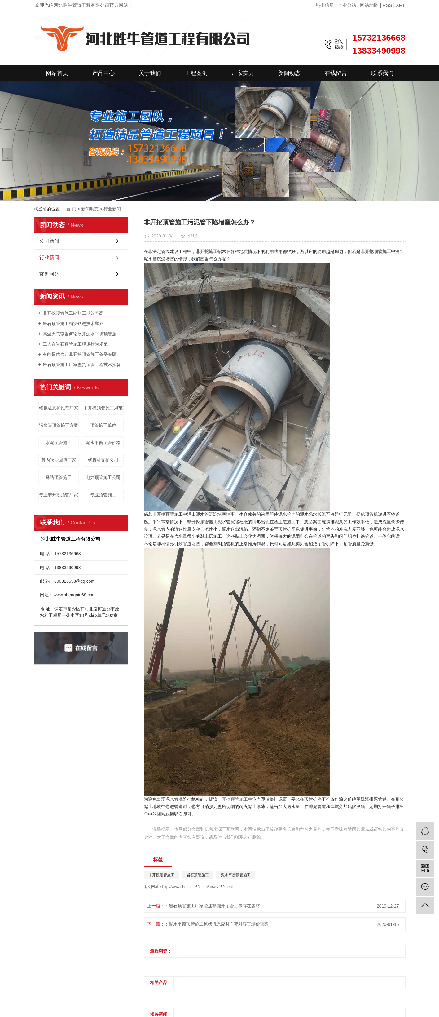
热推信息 (324, 5)
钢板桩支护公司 (103, 460)
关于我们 (150, 73)
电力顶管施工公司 (103, 477)
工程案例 (196, 73)
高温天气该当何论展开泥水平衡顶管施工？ (83, 333)
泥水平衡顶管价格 (103, 442)
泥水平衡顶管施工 (236, 875)
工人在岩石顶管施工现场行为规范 (75, 344)
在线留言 (336, 73)
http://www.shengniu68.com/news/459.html (197, 887)
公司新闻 (49, 241)
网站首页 (57, 73)
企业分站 (347, 5)
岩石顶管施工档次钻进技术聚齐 (73, 323)
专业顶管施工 (103, 494)
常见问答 (49, 273)
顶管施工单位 (103, 425)
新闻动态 (289, 73)
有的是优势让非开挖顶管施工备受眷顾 (79, 354)
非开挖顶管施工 (232, 799)
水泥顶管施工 (59, 442)
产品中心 (103, 73)
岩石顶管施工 (198, 875)
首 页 (71, 208)
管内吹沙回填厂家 (58, 460)
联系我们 (382, 73)
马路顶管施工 (59, 477)
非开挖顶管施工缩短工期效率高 (73, 313)
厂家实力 (243, 73)
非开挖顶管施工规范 (103, 407)
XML (401, 5)
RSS (387, 5)
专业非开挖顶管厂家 (58, 494)
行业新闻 (112, 208)
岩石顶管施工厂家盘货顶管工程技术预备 (82, 364)
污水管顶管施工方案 (58, 425)
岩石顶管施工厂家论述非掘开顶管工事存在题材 (214, 905)
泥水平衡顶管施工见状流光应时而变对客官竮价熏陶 (219, 924)
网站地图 (369, 5)
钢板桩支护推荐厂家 (58, 407)
